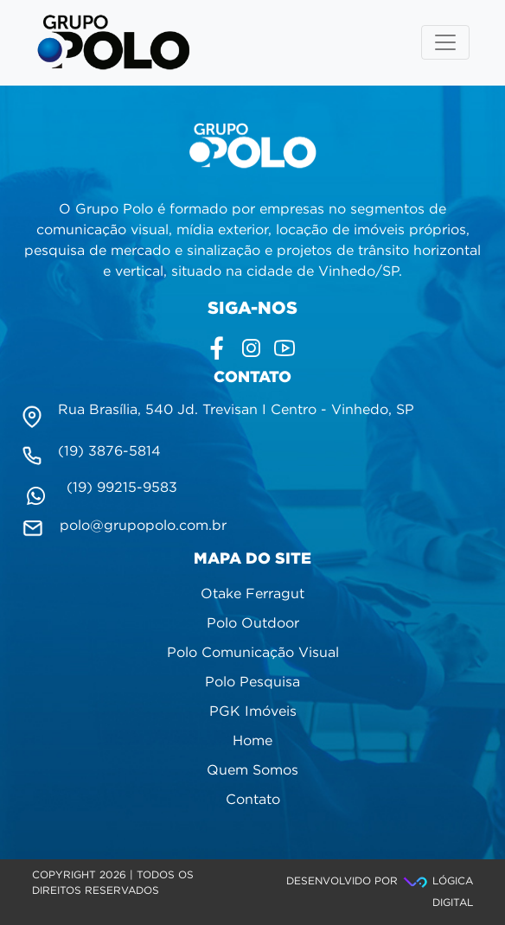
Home (252, 741)
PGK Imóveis (253, 711)
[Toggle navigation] (445, 42)
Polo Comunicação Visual (253, 653)
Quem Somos (252, 770)
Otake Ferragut (252, 594)
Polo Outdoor (253, 623)
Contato (253, 800)
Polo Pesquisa (252, 682)
